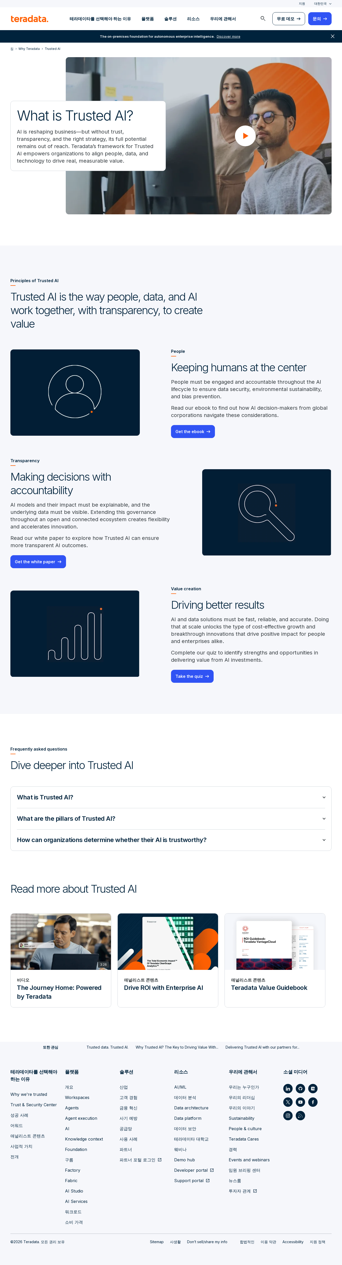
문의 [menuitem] (317, 18)
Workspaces (77, 1097)
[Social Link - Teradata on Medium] (313, 1088)
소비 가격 (74, 1222)
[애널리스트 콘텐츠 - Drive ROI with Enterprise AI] (168, 960)
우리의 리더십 (242, 1097)
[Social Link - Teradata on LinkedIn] (288, 1088)
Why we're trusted (28, 1094)
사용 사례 (128, 1139)
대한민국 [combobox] (320, 3)
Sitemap (157, 1242)
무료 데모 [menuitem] (285, 18)
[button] (245, 135)
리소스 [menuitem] (193, 18)
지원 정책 (317, 1242)
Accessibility (293, 1242)
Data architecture (191, 1107)
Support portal (188, 1180)
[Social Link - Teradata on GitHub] (300, 1088)
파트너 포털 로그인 (137, 1159)
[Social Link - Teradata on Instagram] (288, 1115)
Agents (72, 1107)
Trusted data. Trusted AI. (107, 1047)
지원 (302, 3)
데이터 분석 (185, 1097)
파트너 (126, 1149)
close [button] (333, 36)
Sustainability (241, 1118)
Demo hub (184, 1159)
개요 (69, 1087)
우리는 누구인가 (244, 1087)
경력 (233, 1149)
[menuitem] (263, 18)
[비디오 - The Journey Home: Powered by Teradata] (61, 960)
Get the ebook (189, 431)
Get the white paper (35, 561)
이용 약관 (268, 1242)
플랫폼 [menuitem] (147, 18)
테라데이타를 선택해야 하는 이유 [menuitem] (100, 18)
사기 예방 (128, 1118)
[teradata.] (29, 18)
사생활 (175, 1242)
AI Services (76, 1201)
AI (67, 1128)
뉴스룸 (235, 1180)
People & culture (245, 1128)
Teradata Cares (244, 1139)
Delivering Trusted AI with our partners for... (262, 1047)
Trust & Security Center (33, 1104)
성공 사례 (19, 1115)
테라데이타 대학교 (191, 1139)
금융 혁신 (128, 1107)
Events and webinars (249, 1159)
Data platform (187, 1118)
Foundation (76, 1149)
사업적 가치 (21, 1146)
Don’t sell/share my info (207, 1242)
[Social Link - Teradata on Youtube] (300, 1102)
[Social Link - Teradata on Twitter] (288, 1102)
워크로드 (73, 1211)
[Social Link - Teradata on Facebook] (313, 1102)
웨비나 (180, 1149)
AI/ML (180, 1087)
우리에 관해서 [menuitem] (223, 18)
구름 (69, 1159)
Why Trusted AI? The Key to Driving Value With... (177, 1047)
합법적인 (247, 1242)
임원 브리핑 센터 (244, 1170)
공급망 (126, 1128)
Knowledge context (84, 1139)
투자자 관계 (240, 1191)
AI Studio (74, 1191)
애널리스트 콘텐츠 (27, 1135)
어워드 (16, 1125)
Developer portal (191, 1170)
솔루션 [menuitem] (170, 18)
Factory (72, 1170)
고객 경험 (128, 1097)
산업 (124, 1087)
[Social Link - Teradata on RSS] (300, 1115)
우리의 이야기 (242, 1107)
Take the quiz (189, 676)
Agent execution (81, 1118)
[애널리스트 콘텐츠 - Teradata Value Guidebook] (275, 960)
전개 (14, 1156)
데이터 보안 (185, 1128)
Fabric (71, 1180)
